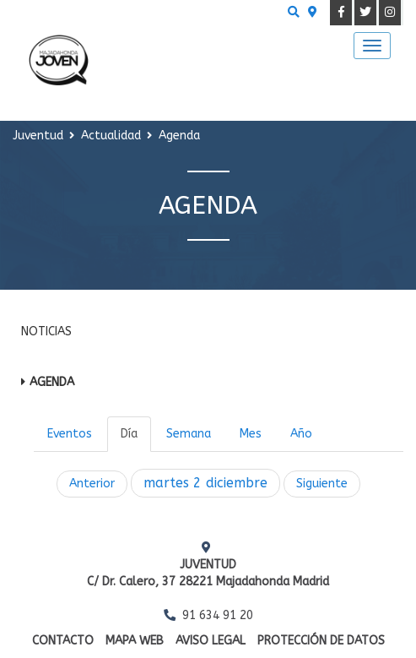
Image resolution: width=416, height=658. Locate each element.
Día (129, 434)
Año (301, 434)
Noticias (46, 331)
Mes (251, 434)
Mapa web (134, 641)
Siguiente (322, 483)
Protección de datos (321, 641)
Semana (188, 434)
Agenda (52, 382)
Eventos (69, 434)
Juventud (38, 135)
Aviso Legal (211, 641)
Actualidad (111, 135)
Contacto (63, 641)
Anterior (92, 483)
